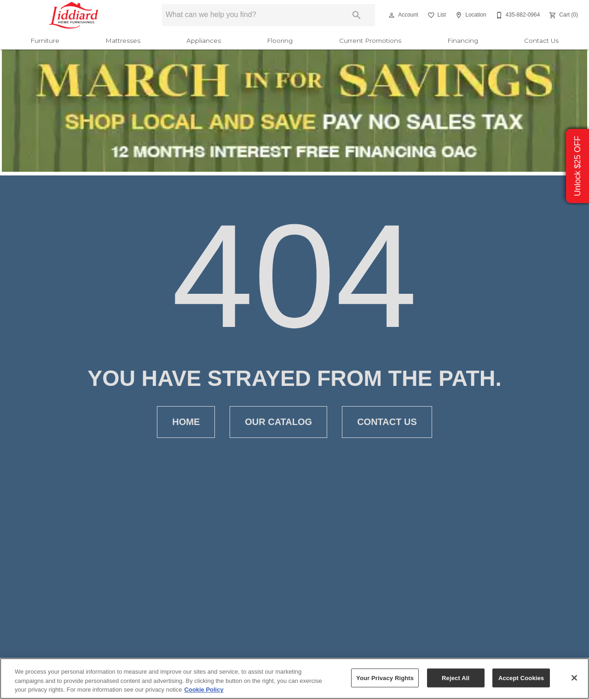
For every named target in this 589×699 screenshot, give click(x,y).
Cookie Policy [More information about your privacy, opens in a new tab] (203, 689)
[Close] (574, 678)
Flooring (280, 40)
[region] (294, 678)
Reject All (455, 677)
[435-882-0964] (517, 15)
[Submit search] (356, 15)
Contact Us (541, 40)
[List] (436, 15)
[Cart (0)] (562, 15)
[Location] (469, 15)
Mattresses (122, 40)
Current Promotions (370, 40)
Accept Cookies (521, 677)
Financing (462, 40)
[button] (391, 15)
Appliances (203, 40)
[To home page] (74, 15)
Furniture (44, 40)
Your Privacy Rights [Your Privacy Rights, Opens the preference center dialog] (385, 677)
